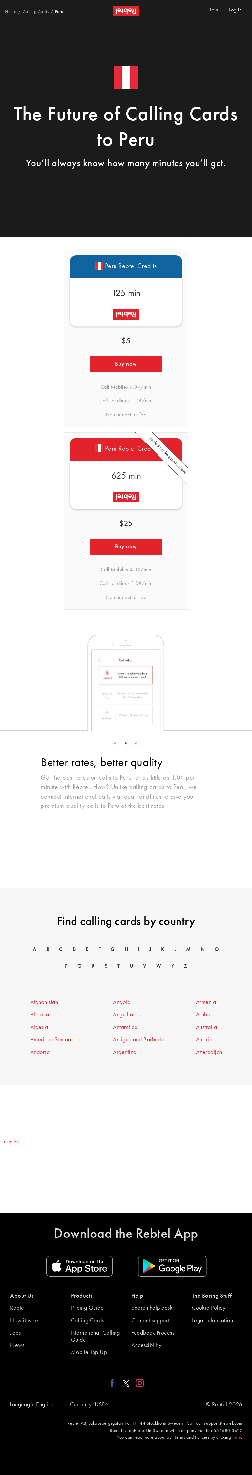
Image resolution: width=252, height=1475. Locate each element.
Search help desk (152, 1308)
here (236, 1437)
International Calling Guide (95, 1336)
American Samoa (50, 1040)
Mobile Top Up (89, 1352)
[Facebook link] (114, 1383)
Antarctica (125, 1027)
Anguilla (123, 1015)
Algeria (39, 1027)
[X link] (126, 1383)
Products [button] (82, 1296)
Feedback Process (152, 1333)
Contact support (150, 1321)
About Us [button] (21, 1296)
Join (214, 10)
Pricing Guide (87, 1308)
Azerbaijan (209, 1052)
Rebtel (18, 1308)
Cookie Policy (209, 1308)
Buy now (126, 364)
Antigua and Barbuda (138, 1040)
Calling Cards (87, 1321)
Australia (206, 1027)
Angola (121, 1002)
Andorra (40, 1052)
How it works (25, 1321)
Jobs (15, 1333)
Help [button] (137, 1296)
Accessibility (146, 1345)
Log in (235, 10)
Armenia (206, 1002)
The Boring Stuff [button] (212, 1296)
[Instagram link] (138, 1383)
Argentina (124, 1052)
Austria (204, 1040)
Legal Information (212, 1321)
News (17, 1345)
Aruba (203, 1015)
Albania (39, 1015)
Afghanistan (44, 1002)
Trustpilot (9, 1142)
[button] (32, 1405)
